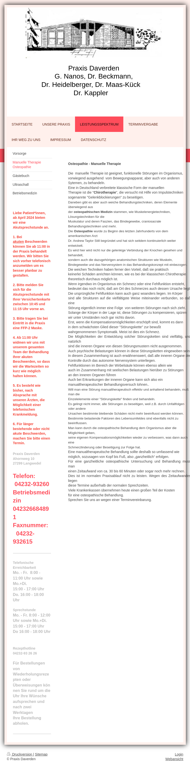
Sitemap (41, 754)
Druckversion (20, 754)
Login (179, 754)
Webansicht (174, 759)
